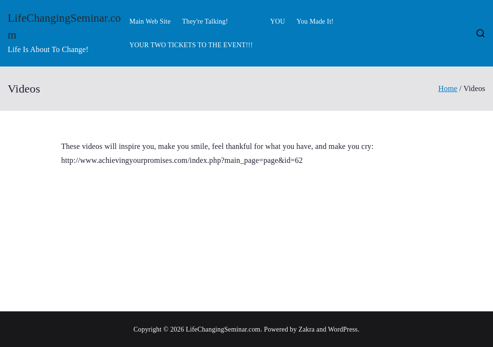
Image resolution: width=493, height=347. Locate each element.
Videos (249, 21)
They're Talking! (205, 21)
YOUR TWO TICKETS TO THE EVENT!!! (191, 45)
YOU (277, 21)
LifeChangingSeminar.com (223, 329)
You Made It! (315, 21)
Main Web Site (150, 21)
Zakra (306, 329)
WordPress (343, 329)
